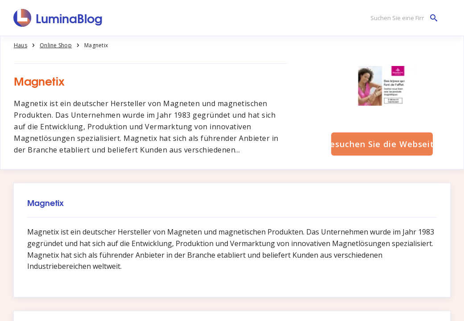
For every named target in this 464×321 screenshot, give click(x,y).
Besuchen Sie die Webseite (382, 144)
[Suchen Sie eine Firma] (401, 18)
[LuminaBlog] (58, 18)
